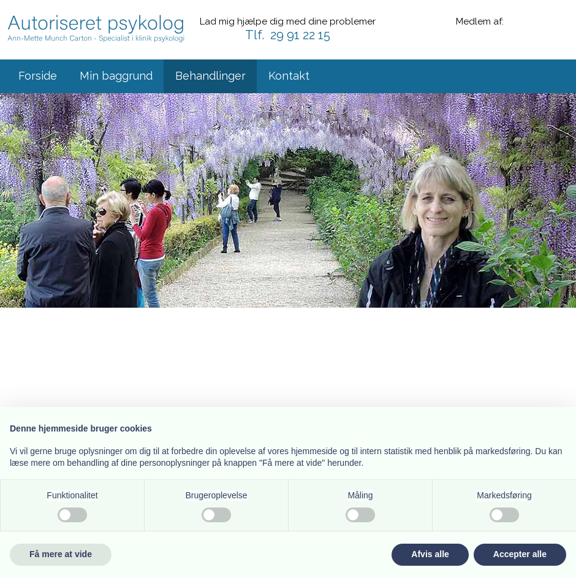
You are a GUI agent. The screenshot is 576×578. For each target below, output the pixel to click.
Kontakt (288, 75)
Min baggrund (116, 75)
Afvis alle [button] (430, 554)
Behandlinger (210, 75)
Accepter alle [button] (520, 554)
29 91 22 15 (300, 35)
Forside (37, 75)
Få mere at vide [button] (60, 554)
